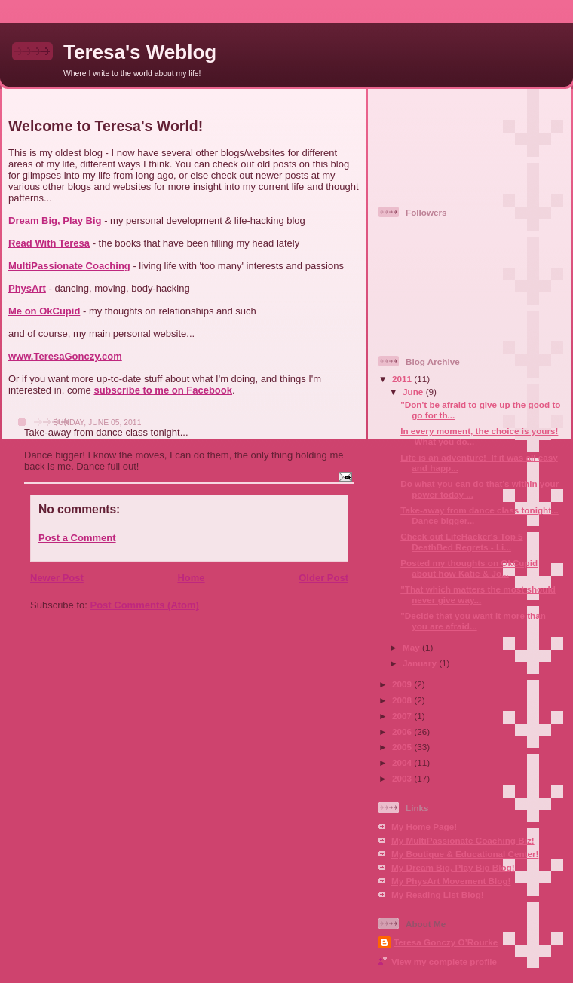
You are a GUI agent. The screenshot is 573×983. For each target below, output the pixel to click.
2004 (403, 762)
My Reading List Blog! (437, 894)
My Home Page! (424, 826)
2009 (403, 684)
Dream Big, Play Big (55, 220)
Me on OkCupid (44, 311)
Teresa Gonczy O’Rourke (446, 942)
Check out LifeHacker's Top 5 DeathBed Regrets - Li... (461, 541)
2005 (403, 747)
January (421, 663)
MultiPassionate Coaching (69, 265)
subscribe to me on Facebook (162, 390)
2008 (403, 700)
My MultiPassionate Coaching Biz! (463, 840)
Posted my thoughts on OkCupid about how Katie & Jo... (469, 568)
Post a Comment (77, 538)
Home (190, 577)
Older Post (323, 577)
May (412, 647)
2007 (403, 716)
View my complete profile (444, 961)
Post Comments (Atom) (144, 605)
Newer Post (57, 577)
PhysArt (27, 288)
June (414, 392)
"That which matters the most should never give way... (478, 594)
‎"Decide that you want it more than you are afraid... (473, 621)
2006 (403, 731)
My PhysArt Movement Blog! (450, 881)
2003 (403, 778)
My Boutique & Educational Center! (464, 854)
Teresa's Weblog (139, 52)
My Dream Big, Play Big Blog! (453, 867)
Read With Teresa (49, 243)
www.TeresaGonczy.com (65, 356)
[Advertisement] (445, 141)
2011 (403, 379)
